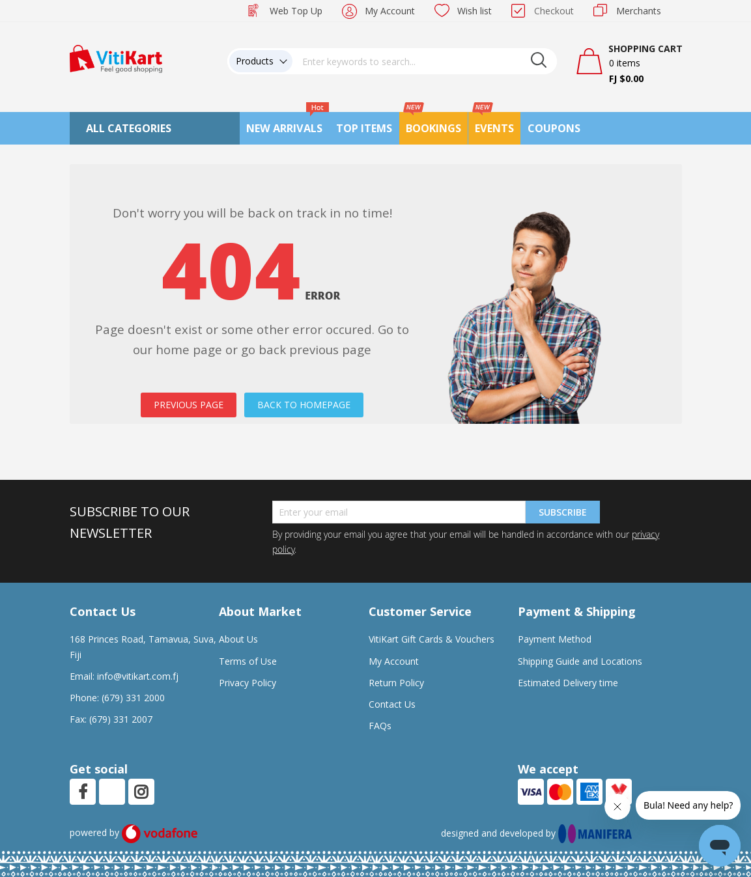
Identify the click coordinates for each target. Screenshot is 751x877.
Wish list (474, 11)
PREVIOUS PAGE (188, 404)
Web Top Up (296, 11)
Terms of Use (248, 661)
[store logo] (116, 57)
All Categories (128, 128)
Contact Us (392, 704)
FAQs (380, 725)
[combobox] (424, 61)
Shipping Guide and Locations (580, 661)
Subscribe (563, 512)
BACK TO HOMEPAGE (303, 404)
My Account (390, 11)
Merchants (638, 11)
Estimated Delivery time (568, 682)
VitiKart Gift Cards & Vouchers (431, 639)
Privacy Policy (247, 682)
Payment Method (554, 639)
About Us (238, 639)
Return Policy (396, 682)
